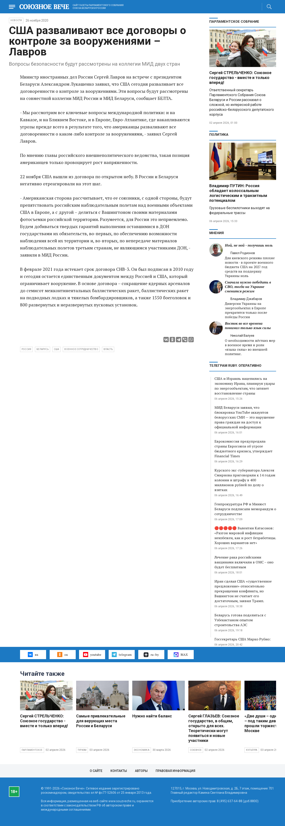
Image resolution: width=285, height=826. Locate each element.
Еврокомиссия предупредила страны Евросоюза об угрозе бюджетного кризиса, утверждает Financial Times (243, 448)
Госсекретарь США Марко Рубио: (242, 639)
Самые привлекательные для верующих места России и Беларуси (100, 721)
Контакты (118, 771)
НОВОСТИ (16, 20)
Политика (218, 135)
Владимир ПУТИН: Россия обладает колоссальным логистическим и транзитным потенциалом (238, 193)
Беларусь (43, 349)
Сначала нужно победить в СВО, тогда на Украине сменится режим (248, 286)
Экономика (141, 750)
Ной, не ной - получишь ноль (249, 245)
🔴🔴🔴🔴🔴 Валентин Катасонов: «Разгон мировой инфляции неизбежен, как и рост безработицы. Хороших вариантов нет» (245, 535)
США (56, 349)
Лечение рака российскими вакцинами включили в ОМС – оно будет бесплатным (243, 562)
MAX (181, 654)
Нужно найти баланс (152, 716)
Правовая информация (175, 771)
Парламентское (32, 750)
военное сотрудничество (81, 349)
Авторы (141, 771)
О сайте (96, 771)
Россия (26, 349)
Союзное (196, 750)
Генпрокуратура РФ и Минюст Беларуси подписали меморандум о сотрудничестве (245, 509)
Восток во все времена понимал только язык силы (248, 325)
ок (62, 654)
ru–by (151, 654)
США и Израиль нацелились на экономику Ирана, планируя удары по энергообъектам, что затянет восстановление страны (244, 386)
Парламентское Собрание (234, 22)
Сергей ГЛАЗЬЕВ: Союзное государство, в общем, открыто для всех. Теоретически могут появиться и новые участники (213, 728)
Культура (251, 750)
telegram (122, 654)
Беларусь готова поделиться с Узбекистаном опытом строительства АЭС (240, 620)
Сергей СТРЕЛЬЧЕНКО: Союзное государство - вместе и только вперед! (240, 77)
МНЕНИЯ (216, 233)
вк (33, 654)
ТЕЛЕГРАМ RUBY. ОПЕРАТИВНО (235, 366)
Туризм (82, 750)
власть (108, 349)
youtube (92, 654)
